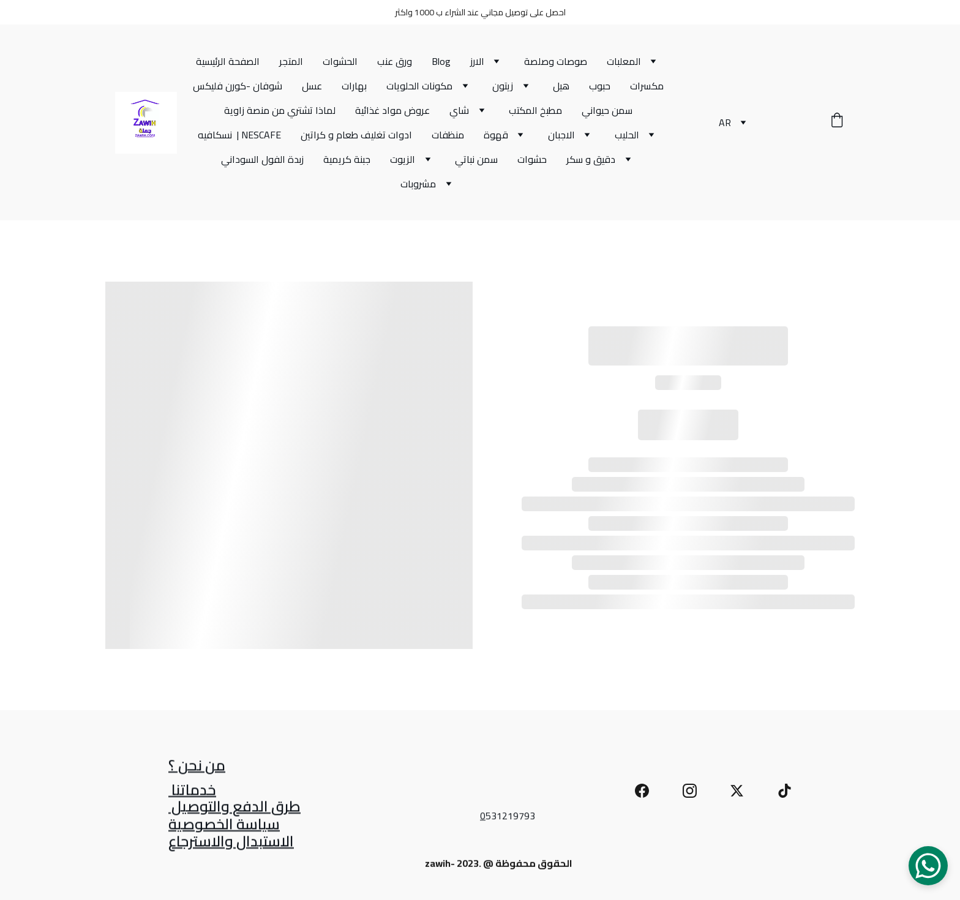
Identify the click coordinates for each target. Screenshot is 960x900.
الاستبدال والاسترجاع (231, 843)
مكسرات (647, 85)
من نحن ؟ (196, 767)
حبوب (599, 85)
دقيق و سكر (590, 159)
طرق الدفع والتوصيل (234, 808)
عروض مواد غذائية (392, 110)
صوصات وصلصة (555, 61)
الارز (477, 61)
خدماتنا (192, 791)
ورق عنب (394, 61)
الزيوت (402, 159)
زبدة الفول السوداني (262, 159)
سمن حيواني (607, 110)
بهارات (354, 85)
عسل (312, 85)
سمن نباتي (476, 159)
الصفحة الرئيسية (228, 61)
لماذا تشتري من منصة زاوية (280, 110)
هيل (561, 85)
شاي (459, 110)
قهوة (496, 134)
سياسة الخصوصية (224, 825)
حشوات (532, 159)
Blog (441, 61)
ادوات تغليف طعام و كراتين (356, 134)
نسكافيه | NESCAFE (239, 134)
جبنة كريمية (346, 159)
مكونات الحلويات (419, 85)
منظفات (448, 134)
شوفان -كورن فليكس (237, 85)
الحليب (627, 134)
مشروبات (418, 183)
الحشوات (340, 61)
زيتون (502, 85)
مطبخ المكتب (535, 110)
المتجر (291, 61)
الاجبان (561, 134)
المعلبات (624, 61)
